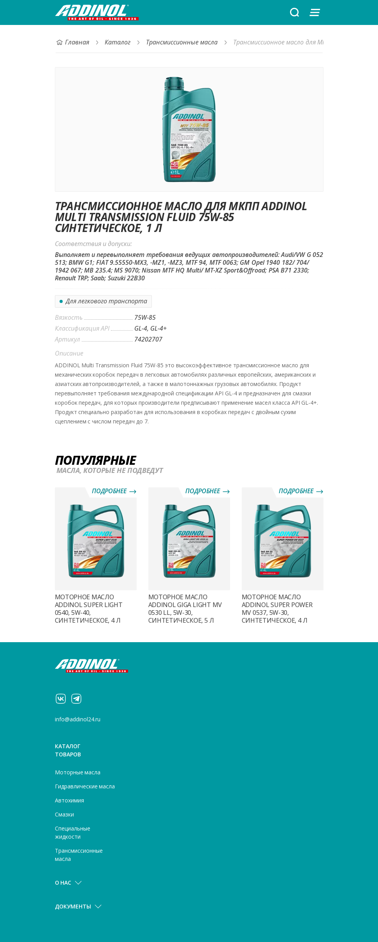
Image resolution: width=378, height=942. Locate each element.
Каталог (117, 42)
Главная (72, 42)
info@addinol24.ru (77, 719)
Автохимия (69, 800)
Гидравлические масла (85, 786)
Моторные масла (78, 772)
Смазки (64, 814)
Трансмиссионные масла (182, 42)
